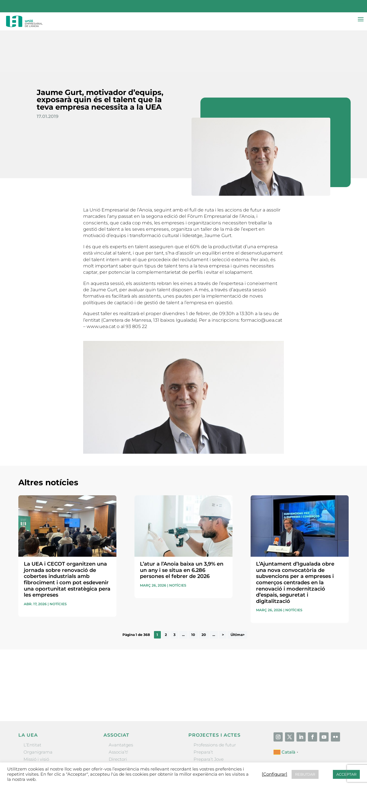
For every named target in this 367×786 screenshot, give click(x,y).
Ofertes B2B (121, 725)
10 (193, 593)
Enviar (335, 656)
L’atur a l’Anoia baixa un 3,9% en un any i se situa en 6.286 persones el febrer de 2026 (181, 528)
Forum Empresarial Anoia (221, 732)
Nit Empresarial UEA (215, 725)
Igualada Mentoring (215, 739)
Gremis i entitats (41, 725)
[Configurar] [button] (274, 774)
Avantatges (121, 703)
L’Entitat (32, 703)
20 (204, 593)
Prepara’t (203, 710)
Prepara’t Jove (209, 718)
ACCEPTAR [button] (346, 774)
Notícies (58, 562)
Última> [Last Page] (238, 593)
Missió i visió (36, 718)
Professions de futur (215, 703)
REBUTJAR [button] (305, 774)
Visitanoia (204, 747)
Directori (118, 718)
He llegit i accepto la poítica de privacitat (260, 647)
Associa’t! (118, 710)
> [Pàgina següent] (223, 593)
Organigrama (38, 710)
